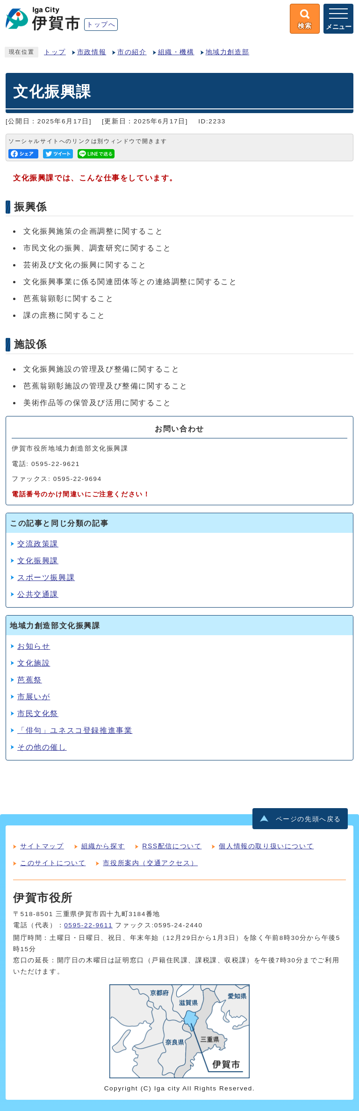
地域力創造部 (228, 52)
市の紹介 (131, 52)
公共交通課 (37, 594)
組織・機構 (176, 52)
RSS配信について (171, 846)
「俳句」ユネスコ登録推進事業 (74, 730)
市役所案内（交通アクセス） (150, 863)
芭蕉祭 (29, 680)
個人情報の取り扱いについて (266, 846)
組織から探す (103, 846)
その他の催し (42, 747)
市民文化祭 (37, 713)
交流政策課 (37, 544)
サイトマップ (42, 846)
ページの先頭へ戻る (308, 819)
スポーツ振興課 (46, 577)
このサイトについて (53, 863)
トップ (55, 52)
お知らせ (33, 646)
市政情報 (91, 52)
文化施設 (33, 663)
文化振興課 (37, 561)
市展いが (33, 697)
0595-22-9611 (88, 925)
